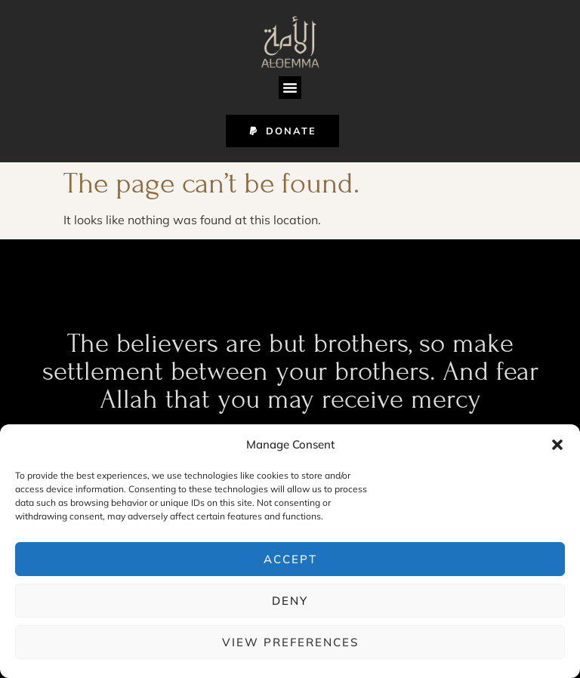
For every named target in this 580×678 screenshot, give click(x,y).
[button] (557, 444)
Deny (290, 600)
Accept (290, 559)
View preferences (290, 642)
